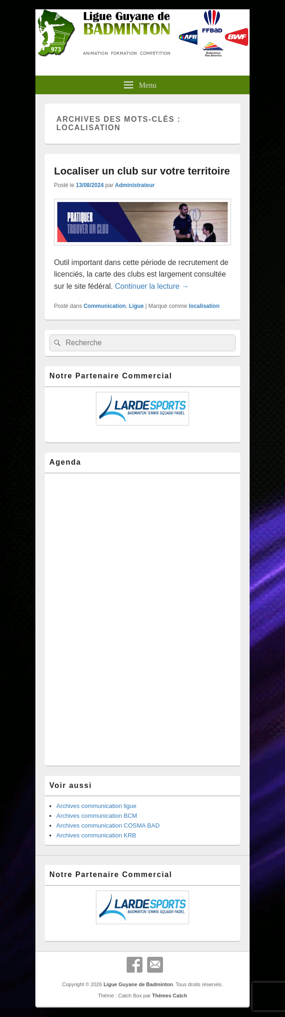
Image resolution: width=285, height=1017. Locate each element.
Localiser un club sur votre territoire (142, 171)
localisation (204, 306)
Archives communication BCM (96, 815)
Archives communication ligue (96, 805)
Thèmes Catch (169, 995)
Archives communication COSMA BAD (108, 825)
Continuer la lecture (152, 286)
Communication (104, 306)
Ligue (136, 306)
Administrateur (135, 185)
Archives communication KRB (96, 835)
